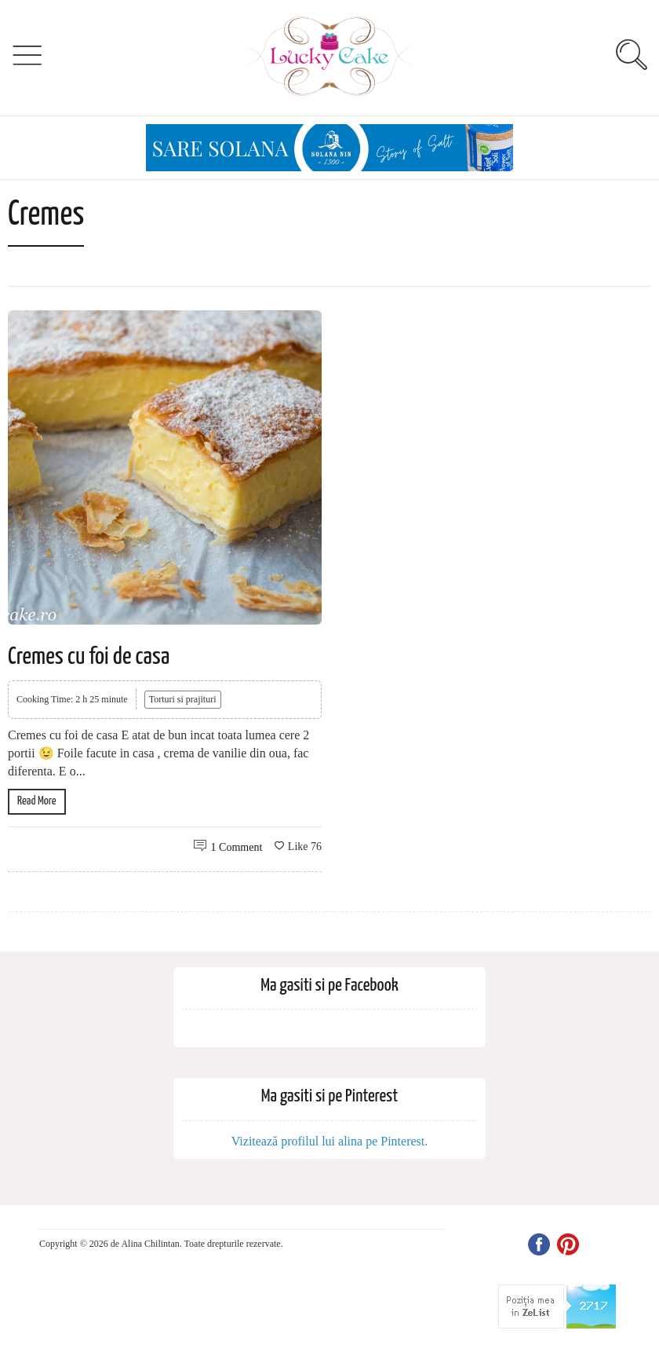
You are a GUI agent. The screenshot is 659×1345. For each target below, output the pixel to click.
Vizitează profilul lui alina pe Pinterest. (329, 1141)
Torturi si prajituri (183, 699)
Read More (36, 801)
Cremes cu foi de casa (88, 657)
